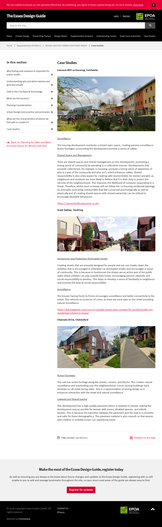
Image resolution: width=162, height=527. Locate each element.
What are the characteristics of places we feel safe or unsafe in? (28, 120)
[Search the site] (76, 25)
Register (126, 16)
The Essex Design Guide (26, 15)
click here (138, 4)
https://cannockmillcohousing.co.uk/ (78, 203)
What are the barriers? (18, 98)
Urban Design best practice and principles (28, 112)
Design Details (60, 36)
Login (116, 16)
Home (9, 45)
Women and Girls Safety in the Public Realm (66, 45)
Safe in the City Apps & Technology (24, 91)
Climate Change (22, 36)
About (9, 36)
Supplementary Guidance (82, 36)
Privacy (61, 512)
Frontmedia (24, 519)
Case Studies (149, 36)
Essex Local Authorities (130, 36)
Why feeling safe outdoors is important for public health (28, 73)
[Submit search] (150, 25)
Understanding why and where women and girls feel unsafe (28, 83)
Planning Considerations (19, 105)
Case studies (13, 129)
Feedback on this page (144, 437)
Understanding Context (106, 36)
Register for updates (81, 489)
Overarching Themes (42, 36)
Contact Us (62, 508)
